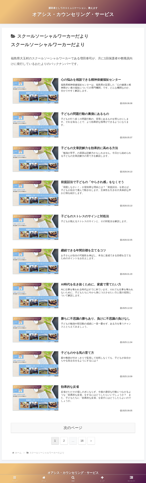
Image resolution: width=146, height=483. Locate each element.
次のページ (73, 428)
